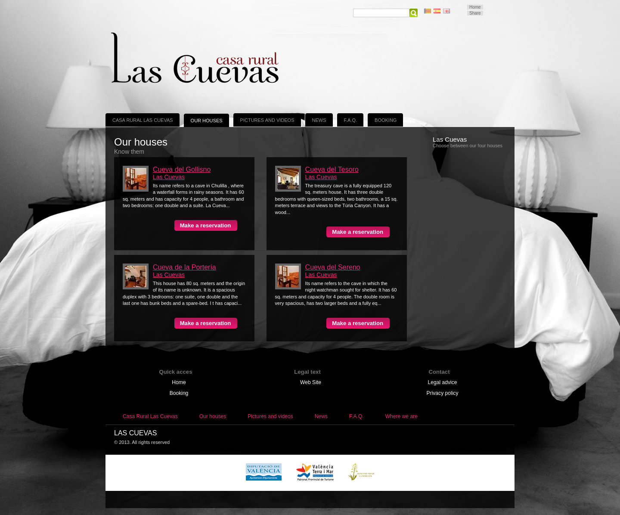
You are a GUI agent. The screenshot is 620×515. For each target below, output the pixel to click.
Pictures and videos (267, 120)
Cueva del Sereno (332, 267)
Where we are (401, 416)
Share (475, 13)
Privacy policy (443, 393)
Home (475, 7)
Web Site (310, 382)
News (319, 120)
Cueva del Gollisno (182, 169)
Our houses (207, 120)
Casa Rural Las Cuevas (142, 120)
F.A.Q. (350, 120)
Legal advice (442, 382)
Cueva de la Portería (184, 267)
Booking (386, 120)
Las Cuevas (169, 177)
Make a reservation (205, 225)
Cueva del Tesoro (332, 169)
